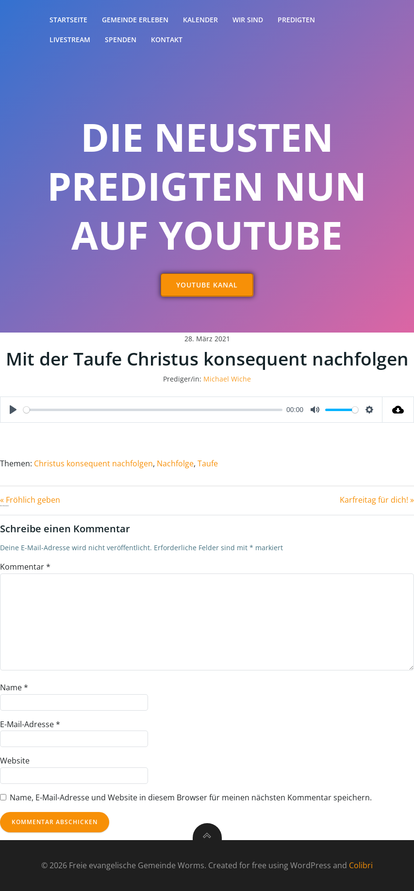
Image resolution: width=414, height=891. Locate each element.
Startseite (68, 19)
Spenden (120, 39)
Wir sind (247, 19)
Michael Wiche (227, 378)
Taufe (208, 463)
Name (14, 687)
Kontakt (166, 39)
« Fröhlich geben (30, 499)
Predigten (296, 19)
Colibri (361, 865)
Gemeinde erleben (135, 19)
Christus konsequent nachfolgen (93, 463)
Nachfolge (175, 463)
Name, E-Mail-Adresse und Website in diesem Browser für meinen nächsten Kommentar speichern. (191, 797)
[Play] (13, 409)
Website (15, 760)
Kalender (200, 19)
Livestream (70, 39)
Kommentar (25, 566)
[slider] (152, 409)
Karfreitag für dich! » (377, 499)
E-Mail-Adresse (30, 724)
